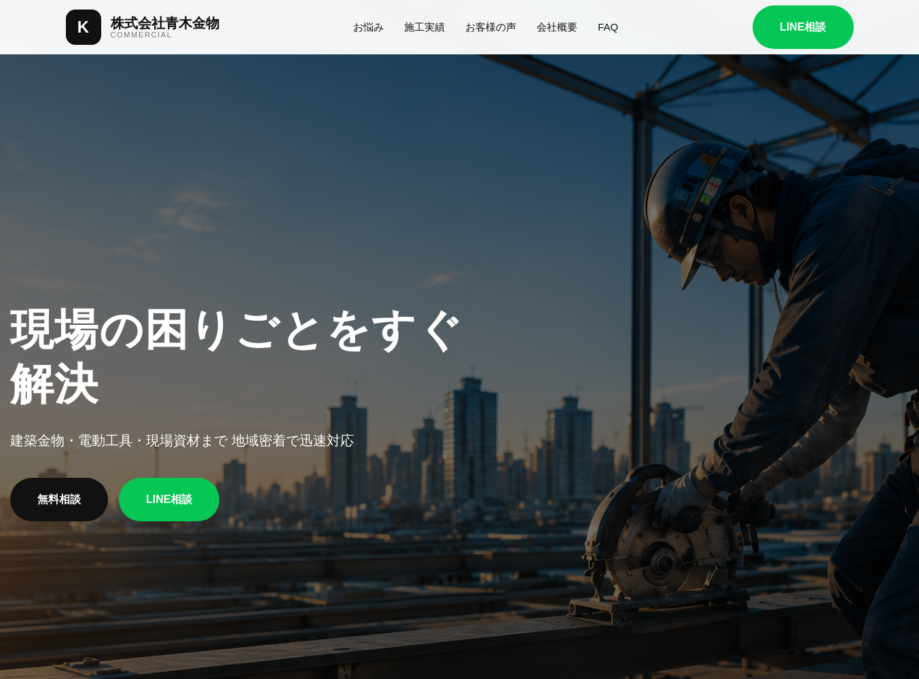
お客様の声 (490, 27)
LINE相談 (803, 27)
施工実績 (424, 27)
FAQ (608, 27)
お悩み (368, 27)
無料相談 (59, 499)
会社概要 (557, 27)
